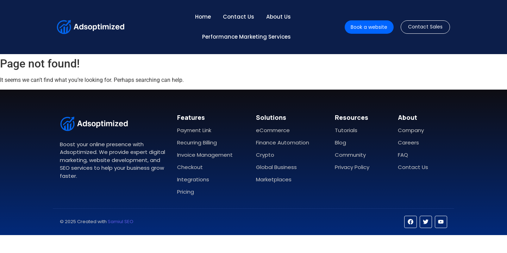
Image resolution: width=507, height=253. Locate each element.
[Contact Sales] (425, 27)
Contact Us (238, 16)
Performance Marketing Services (246, 36)
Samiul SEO (120, 221)
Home (203, 16)
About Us (278, 16)
